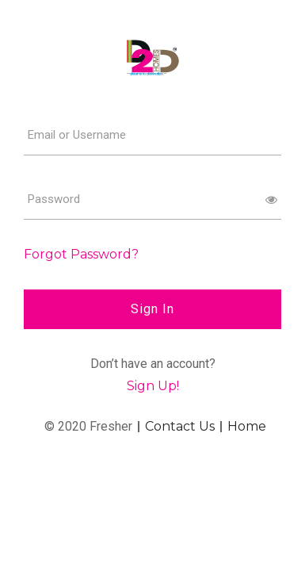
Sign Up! (153, 385)
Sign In (152, 308)
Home (246, 426)
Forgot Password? (81, 254)
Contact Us (180, 426)
